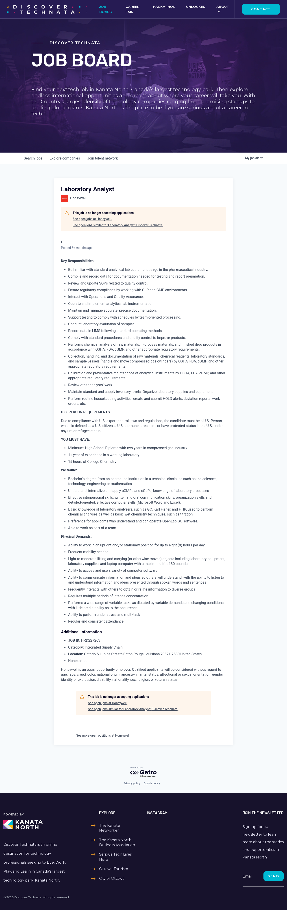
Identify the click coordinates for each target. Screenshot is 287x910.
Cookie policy (152, 783)
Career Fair (132, 9)
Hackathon (164, 6)
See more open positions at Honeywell (103, 735)
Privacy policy (132, 783)
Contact (261, 9)
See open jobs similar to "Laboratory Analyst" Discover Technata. (118, 225)
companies (65, 158)
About (222, 6)
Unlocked (196, 6)
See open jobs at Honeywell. (92, 219)
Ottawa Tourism (113, 869)
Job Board (105, 9)
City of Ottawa (111, 878)
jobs (33, 158)
